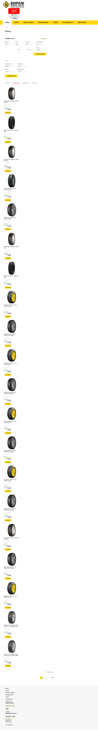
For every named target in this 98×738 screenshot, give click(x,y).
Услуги (55, 26)
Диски (16, 26)
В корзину (7, 116)
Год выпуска (20, 67)
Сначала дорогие (25, 86)
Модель (6, 73)
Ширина (7, 45)
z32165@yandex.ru (10, 732)
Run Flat (17, 53)
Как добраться (68, 26)
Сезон (37, 51)
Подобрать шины (40, 57)
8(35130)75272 (9, 729)
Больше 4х (28, 53)
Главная (7, 30)
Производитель (39, 45)
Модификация (21, 73)
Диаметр (27, 45)
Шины (7, 26)
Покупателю (82, 26)
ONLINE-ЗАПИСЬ (28, 26)
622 (52, 684)
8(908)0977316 (14, 17)
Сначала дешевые (16, 86)
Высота (16, 45)
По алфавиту (34, 86)
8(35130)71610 (14, 15)
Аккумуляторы (43, 26)
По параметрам (42, 42)
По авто (7, 64)
